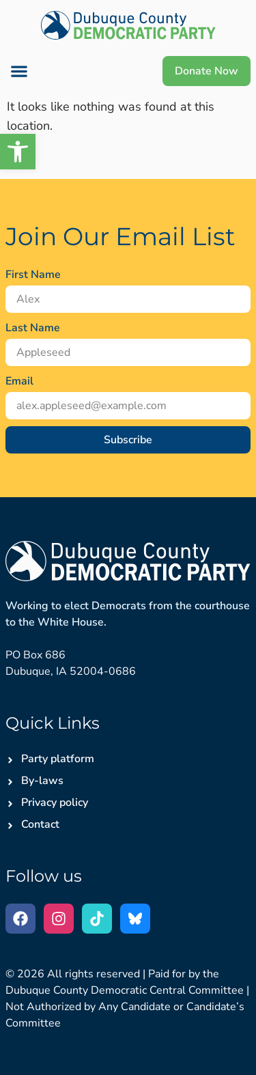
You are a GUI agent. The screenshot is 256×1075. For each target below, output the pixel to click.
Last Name (32, 327)
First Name (33, 274)
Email (19, 381)
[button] (18, 71)
